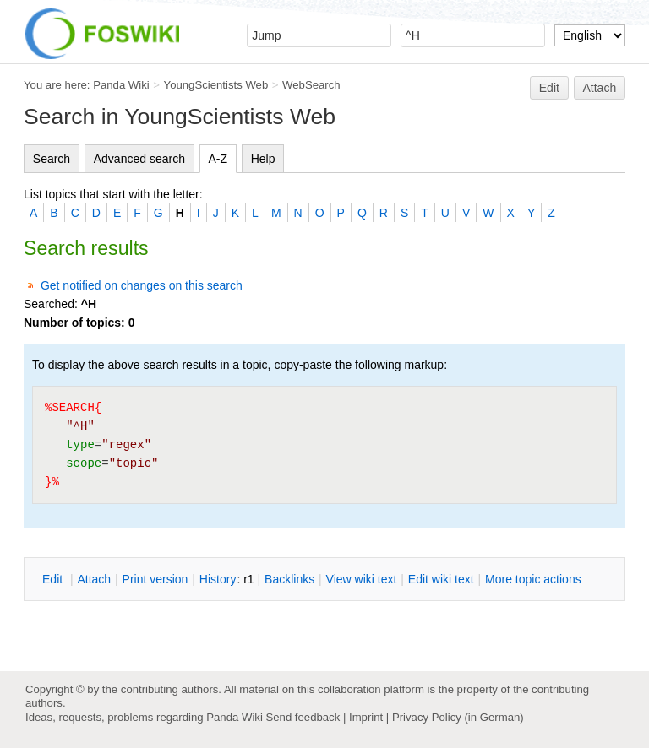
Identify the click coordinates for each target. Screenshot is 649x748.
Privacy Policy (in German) (458, 717)
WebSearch (311, 85)
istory (218, 579)
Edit (549, 88)
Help (263, 158)
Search (51, 158)
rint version (155, 579)
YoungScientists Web (216, 85)
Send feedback (302, 717)
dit (54, 579)
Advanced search (139, 158)
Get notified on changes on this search (142, 285)
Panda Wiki (121, 85)
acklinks (289, 579)
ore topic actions (533, 579)
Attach (600, 88)
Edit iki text (441, 579)
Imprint (366, 717)
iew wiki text (361, 579)
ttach (94, 579)
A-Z (218, 158)
